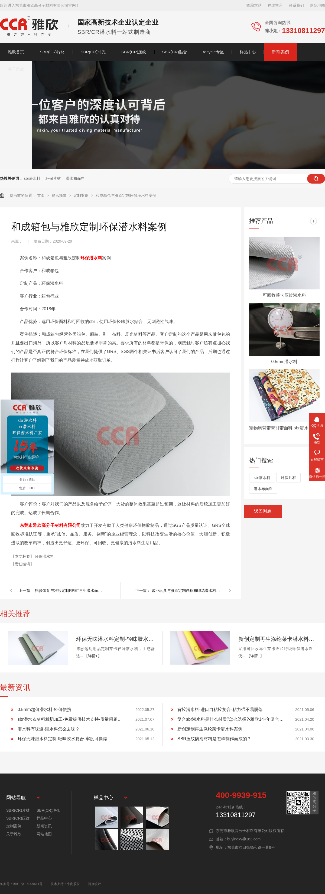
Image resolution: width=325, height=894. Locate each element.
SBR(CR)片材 (52, 52)
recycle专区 (213, 52)
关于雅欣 (16, 69)
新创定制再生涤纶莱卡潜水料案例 (277, 639)
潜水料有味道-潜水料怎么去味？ (49, 729)
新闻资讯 (44, 826)
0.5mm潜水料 (284, 361)
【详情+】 (93, 656)
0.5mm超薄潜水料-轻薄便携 (44, 709)
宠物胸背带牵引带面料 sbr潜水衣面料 (284, 428)
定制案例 (81, 195)
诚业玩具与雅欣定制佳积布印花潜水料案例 (187, 590)
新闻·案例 (280, 52)
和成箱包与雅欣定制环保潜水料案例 (126, 195)
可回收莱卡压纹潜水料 (284, 295)
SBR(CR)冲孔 (93, 52)
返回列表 (262, 511)
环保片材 (53, 178)
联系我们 (296, 5)
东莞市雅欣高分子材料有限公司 (50, 525)
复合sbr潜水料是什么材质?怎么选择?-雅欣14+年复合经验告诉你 (231, 719)
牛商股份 (73, 884)
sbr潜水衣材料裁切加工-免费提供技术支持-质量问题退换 (72, 719)
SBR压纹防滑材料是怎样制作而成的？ (214, 738)
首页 (41, 195)
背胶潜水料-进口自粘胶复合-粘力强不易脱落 (220, 709)
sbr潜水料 (32, 178)
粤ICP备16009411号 (28, 884)
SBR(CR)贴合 (174, 52)
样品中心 (248, 52)
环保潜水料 (91, 258)
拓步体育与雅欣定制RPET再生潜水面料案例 (70, 590)
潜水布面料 (75, 178)
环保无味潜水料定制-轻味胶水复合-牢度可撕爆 (115, 639)
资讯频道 (59, 195)
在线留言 (275, 5)
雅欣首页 (16, 52)
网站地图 (317, 5)
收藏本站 (254, 5)
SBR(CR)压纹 (134, 52)
